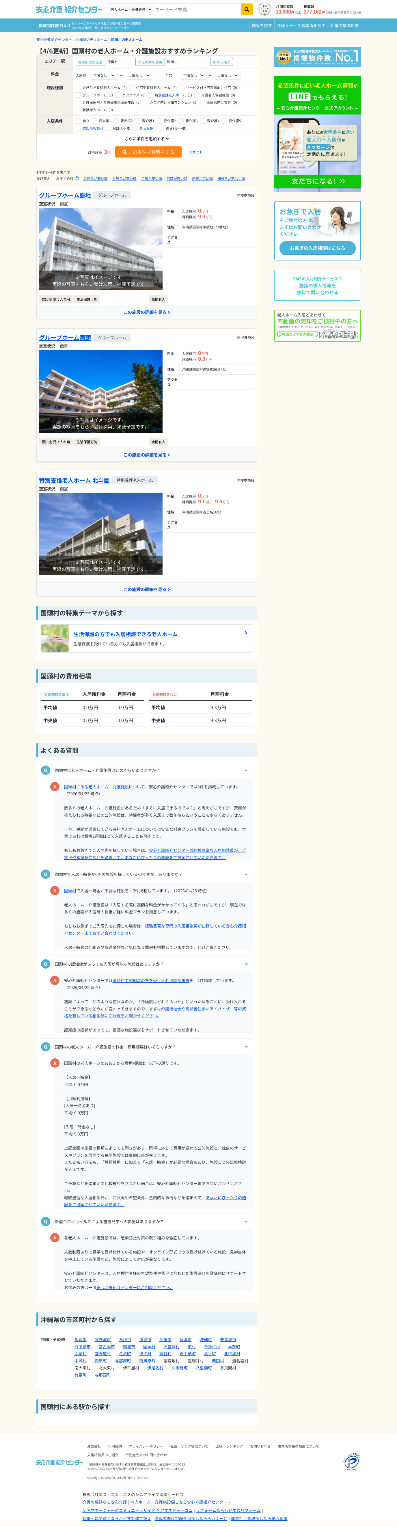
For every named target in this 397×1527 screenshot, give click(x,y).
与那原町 (123, 1361)
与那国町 (103, 1376)
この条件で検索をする (148, 151)
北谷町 (210, 1354)
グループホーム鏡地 (65, 195)
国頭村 (70, 891)
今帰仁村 (212, 1347)
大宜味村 (171, 1347)
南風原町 (147, 1361)
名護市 (165, 1340)
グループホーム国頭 (65, 338)
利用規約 (115, 1447)
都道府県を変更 (90, 61)
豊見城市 (228, 1340)
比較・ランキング (229, 1447)
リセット (196, 151)
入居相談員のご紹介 (102, 1455)
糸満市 (186, 1340)
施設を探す (262, 25)
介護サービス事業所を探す (301, 25)
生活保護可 (147, 128)
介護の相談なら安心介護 (105, 1503)
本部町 (234, 1347)
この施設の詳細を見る (147, 312)
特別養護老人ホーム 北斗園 (74, 480)
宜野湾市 (103, 1340)
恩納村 (80, 1354)
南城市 (129, 1347)
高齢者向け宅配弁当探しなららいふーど (191, 1519)
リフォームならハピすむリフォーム (228, 1511)
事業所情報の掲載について (298, 1447)
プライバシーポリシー (146, 1447)
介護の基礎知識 (344, 25)
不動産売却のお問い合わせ (146, 1455)
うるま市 (82, 1347)
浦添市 (145, 1340)
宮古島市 (107, 1347)
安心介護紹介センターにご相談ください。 (134, 1288)
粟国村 (218, 1361)
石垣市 (125, 1340)
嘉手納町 (188, 1354)
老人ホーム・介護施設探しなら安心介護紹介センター (179, 1503)
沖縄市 (206, 1340)
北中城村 (232, 1354)
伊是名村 (155, 1369)
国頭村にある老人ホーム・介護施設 (96, 787)
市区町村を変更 (150, 61)
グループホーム (95, 95)
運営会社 (94, 1447)
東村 (192, 1347)
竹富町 (80, 1376)
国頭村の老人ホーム (126, 39)
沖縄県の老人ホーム (91, 39)
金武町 (125, 1354)
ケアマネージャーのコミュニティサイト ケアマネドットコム (138, 1511)
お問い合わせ (260, 1447)
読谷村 (165, 1354)
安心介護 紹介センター (54, 39)
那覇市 (80, 1340)
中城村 (80, 1361)
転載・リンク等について (189, 1447)
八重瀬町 (204, 1369)
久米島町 (180, 1369)
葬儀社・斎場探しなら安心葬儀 (259, 1519)
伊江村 (145, 1354)
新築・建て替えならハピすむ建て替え (117, 1519)
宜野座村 (103, 1354)
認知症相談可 (93, 128)
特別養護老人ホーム (170, 95)
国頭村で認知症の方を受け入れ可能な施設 (151, 981)
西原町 (101, 1361)
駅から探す (221, 61)
